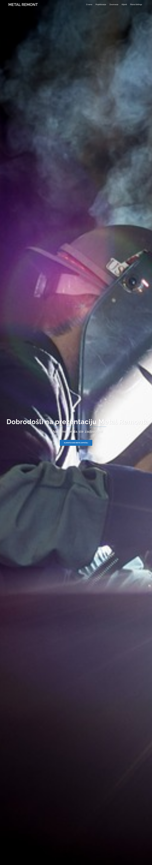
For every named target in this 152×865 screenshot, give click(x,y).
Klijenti (124, 4)
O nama (89, 4)
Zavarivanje (113, 4)
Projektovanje (101, 4)
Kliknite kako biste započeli (76, 443)
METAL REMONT (23, 4)
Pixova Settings (136, 4)
